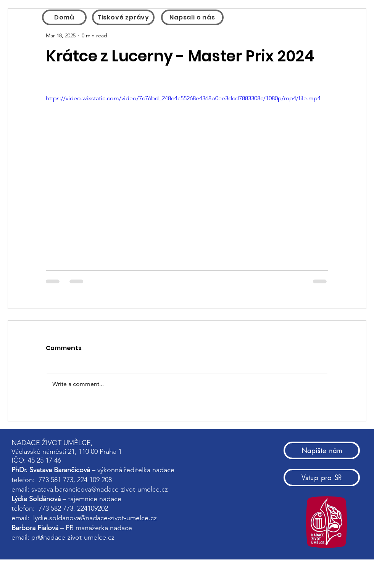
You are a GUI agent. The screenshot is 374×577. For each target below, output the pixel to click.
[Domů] (64, 17)
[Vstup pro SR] (322, 477)
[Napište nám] (322, 450)
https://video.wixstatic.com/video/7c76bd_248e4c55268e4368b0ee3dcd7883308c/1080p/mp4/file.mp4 (183, 98)
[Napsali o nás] (192, 17)
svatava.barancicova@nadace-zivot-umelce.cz (99, 489)
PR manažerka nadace (99, 528)
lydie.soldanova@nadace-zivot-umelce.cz (95, 518)
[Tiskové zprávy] (123, 17)
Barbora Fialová (34, 528)
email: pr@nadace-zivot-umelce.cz (63, 537)
